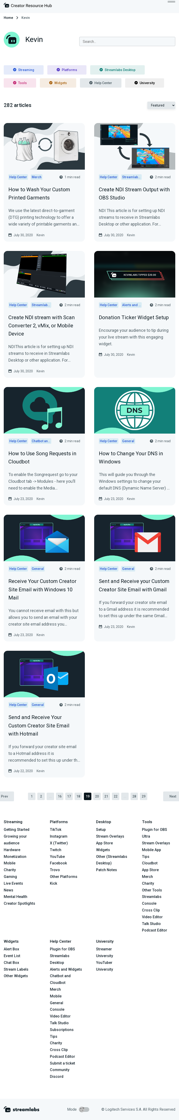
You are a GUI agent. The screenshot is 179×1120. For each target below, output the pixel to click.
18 (78, 796)
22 (115, 796)
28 (134, 796)
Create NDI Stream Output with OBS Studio (134, 194)
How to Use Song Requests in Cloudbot (42, 458)
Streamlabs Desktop (117, 70)
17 (69, 796)
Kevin (41, 235)
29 (143, 796)
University (144, 83)
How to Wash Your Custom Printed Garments (39, 194)
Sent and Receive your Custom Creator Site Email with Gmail (134, 585)
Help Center (100, 83)
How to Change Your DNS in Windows (131, 458)
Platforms (67, 70)
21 (106, 796)
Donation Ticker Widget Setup (134, 317)
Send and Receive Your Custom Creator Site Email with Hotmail (38, 725)
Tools (20, 83)
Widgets (58, 83)
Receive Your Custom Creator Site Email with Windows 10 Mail (42, 589)
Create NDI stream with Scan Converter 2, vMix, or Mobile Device (41, 326)
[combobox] (127, 41)
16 (60, 796)
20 (97, 796)
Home (8, 18)
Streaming (23, 70)
